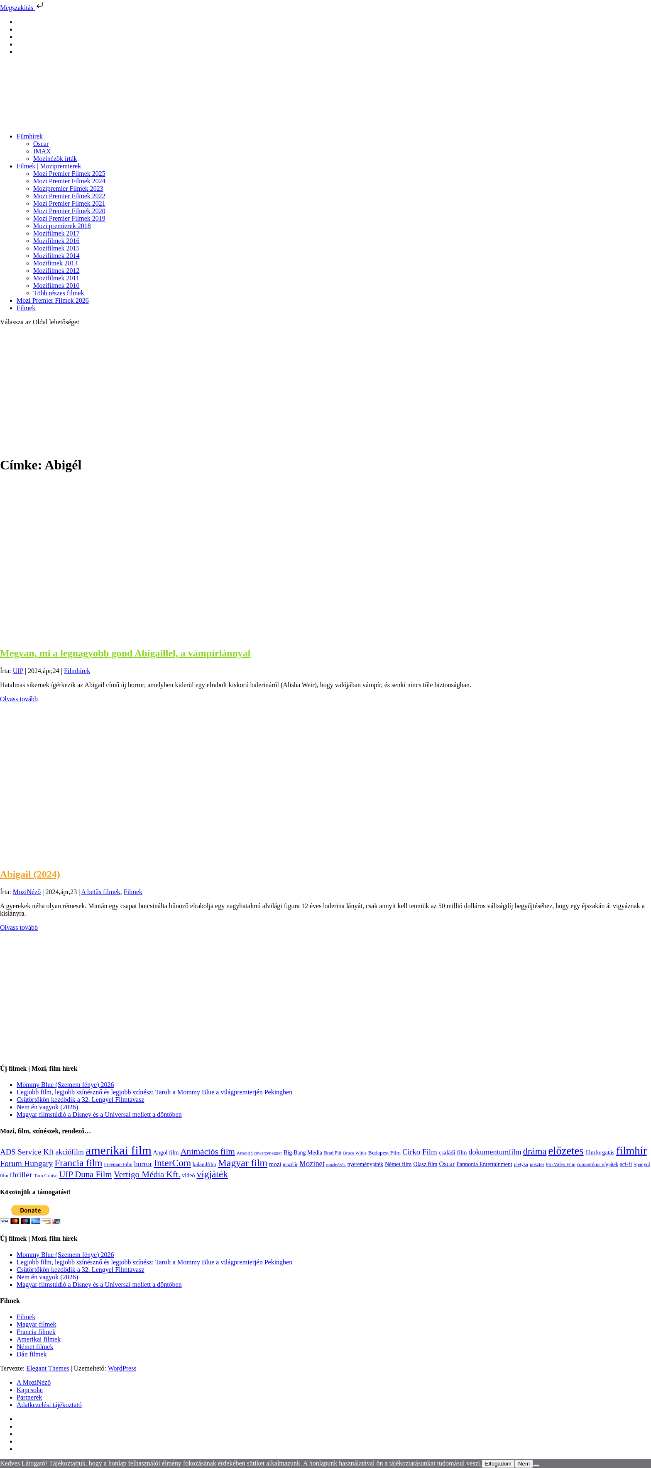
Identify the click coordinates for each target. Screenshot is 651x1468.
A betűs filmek (100, 891)
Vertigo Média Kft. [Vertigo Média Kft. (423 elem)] (147, 1174)
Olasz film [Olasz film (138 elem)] (426, 1164)
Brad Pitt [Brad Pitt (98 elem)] (332, 1153)
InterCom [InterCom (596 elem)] (172, 1162)
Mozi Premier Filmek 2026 (53, 300)
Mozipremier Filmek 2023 (68, 188)
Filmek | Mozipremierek (49, 166)
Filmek (26, 307)
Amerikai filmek (39, 1339)
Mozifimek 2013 (55, 263)
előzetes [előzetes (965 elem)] (565, 1151)
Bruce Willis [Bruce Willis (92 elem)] (355, 1152)
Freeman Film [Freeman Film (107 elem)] (118, 1164)
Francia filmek (36, 1331)
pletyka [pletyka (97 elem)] (521, 1164)
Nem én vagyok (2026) (47, 1107)
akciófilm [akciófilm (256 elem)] (69, 1152)
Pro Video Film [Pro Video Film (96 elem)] (560, 1164)
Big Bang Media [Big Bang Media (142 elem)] (303, 1152)
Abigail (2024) (30, 874)
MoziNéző (27, 891)
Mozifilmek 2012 (56, 270)
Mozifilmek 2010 (56, 285)
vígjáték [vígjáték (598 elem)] (212, 1174)
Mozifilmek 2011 (56, 278)
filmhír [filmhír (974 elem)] (631, 1151)
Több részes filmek (58, 293)
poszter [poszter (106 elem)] (537, 1164)
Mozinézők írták (55, 158)
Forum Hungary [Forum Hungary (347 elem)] (26, 1163)
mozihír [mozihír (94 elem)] (290, 1164)
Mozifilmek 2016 (56, 240)
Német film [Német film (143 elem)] (398, 1164)
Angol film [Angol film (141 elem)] (166, 1153)
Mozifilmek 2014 (56, 255)
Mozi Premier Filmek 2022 (69, 195)
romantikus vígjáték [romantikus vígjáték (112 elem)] (597, 1164)
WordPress (122, 1368)
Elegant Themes (47, 1368)
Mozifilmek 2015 (56, 248)
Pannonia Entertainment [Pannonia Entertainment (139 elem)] (484, 1164)
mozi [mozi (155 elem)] (275, 1164)
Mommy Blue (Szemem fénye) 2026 (65, 1084)
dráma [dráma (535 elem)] (535, 1151)
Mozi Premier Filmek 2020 (69, 210)
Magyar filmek (36, 1324)
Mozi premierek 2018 (62, 225)
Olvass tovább (19, 698)
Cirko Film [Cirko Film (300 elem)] (419, 1151)
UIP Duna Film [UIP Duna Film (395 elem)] (85, 1174)
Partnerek (29, 1397)
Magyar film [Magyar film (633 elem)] (242, 1162)
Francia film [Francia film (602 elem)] (78, 1162)
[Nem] (536, 1465)
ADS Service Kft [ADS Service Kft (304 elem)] (27, 1151)
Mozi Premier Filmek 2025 (69, 173)
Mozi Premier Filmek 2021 (69, 203)
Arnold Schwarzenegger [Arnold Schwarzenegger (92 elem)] (259, 1152)
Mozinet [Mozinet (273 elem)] (312, 1163)
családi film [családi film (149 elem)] (453, 1152)
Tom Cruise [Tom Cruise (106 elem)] (46, 1176)
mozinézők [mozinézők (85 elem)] (336, 1164)
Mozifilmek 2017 (56, 233)
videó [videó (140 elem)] (188, 1175)
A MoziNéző (34, 1382)
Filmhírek (30, 136)
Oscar (41, 143)
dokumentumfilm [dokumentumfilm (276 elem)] (494, 1152)
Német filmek (35, 1346)
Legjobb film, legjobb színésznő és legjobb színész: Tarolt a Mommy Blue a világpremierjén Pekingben (154, 1092)
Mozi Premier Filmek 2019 (69, 218)
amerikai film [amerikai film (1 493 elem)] (119, 1150)
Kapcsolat (30, 1389)
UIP (18, 670)
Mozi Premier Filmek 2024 (69, 181)
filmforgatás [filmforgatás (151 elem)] (599, 1152)
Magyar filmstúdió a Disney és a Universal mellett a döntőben (99, 1114)
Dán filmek (31, 1354)
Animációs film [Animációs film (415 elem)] (207, 1152)
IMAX (42, 151)
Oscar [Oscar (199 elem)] (447, 1164)
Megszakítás (22, 7)
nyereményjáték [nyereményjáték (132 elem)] (365, 1164)
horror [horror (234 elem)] (143, 1164)
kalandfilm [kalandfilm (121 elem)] (204, 1164)
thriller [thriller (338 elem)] (21, 1174)
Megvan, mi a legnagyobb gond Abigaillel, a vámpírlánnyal (125, 653)
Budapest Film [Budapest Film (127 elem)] (384, 1153)
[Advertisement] (325, 391)
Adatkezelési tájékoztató (49, 1404)
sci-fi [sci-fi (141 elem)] (626, 1164)
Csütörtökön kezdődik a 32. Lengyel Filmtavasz (80, 1099)
